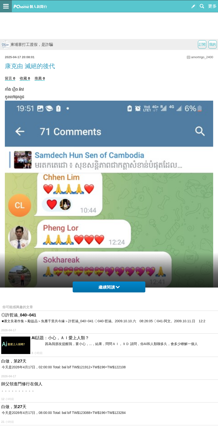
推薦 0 (40, 78)
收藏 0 (25, 78)
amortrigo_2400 (202, 57)
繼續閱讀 (109, 287)
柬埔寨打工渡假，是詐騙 (27, 44)
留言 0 (10, 78)
